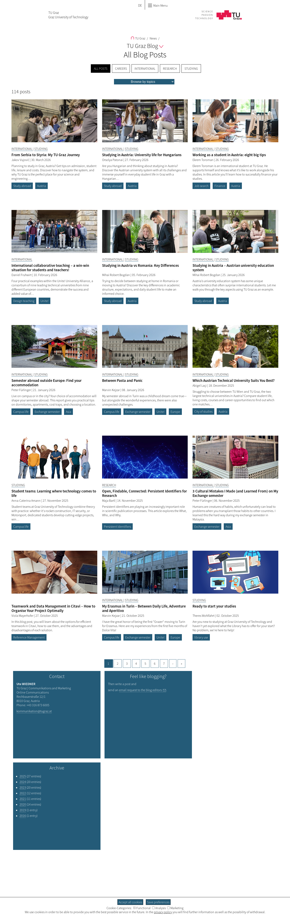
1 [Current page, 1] (108, 664)
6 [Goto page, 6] (154, 664)
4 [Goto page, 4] (136, 664)
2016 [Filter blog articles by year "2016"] (23, 816)
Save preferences (158, 902)
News (153, 38)
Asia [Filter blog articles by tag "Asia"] (68, 412)
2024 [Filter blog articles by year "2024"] (23, 782)
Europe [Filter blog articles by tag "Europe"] (175, 412)
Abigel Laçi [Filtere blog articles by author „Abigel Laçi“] (200, 385)
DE (140, 5)
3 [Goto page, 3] (127, 664)
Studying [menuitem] (191, 68)
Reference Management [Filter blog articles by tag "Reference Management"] (29, 637)
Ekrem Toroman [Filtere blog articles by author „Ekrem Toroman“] (203, 160)
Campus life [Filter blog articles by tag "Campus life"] (21, 412)
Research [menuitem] (170, 68)
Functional (142, 908)
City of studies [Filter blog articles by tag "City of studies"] (203, 411)
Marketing (175, 908)
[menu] (144, 81)
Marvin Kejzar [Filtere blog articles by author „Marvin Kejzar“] (111, 390)
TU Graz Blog (145, 46)
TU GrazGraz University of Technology (68, 14)
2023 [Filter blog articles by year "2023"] (23, 787)
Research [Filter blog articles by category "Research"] (109, 485)
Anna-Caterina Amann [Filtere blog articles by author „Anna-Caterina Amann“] (26, 500)
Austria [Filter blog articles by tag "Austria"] (41, 186)
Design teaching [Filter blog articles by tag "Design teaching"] (23, 301)
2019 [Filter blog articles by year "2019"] (23, 810)
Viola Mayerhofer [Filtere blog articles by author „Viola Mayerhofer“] (22, 616)
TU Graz (138, 38)
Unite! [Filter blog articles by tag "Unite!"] (44, 301)
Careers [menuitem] (121, 68)
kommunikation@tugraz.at (34, 711)
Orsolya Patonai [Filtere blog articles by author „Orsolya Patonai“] (112, 160)
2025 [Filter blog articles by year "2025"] (23, 776)
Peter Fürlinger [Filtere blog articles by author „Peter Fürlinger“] (21, 390)
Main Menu (158, 5)
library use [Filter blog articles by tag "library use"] (201, 637)
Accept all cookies (130, 902)
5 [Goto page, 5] (145, 664)
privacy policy (163, 912)
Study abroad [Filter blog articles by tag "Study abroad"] (22, 186)
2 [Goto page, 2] (117, 664)
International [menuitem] (145, 68)
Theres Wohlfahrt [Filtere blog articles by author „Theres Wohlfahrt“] (204, 616)
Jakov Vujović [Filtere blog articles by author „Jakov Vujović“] (20, 160)
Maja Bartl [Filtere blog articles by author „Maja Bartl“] (109, 500)
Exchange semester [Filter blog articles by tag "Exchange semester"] (47, 412)
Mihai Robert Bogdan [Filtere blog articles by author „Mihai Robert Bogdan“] (116, 275)
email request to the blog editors (140, 690)
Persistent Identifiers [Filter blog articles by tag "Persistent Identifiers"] (117, 526)
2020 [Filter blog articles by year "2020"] (23, 804)
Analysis (159, 908)
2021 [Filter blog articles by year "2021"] (23, 799)
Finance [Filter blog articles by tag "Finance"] (219, 186)
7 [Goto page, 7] (164, 664)
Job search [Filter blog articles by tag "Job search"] (201, 186)
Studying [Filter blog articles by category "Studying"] (41, 149)
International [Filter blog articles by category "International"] (22, 149)
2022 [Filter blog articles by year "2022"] (23, 793)
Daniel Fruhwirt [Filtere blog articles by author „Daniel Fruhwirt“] (21, 275)
